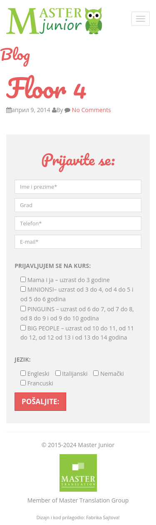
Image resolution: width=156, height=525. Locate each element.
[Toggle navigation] (140, 19)
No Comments (90, 110)
